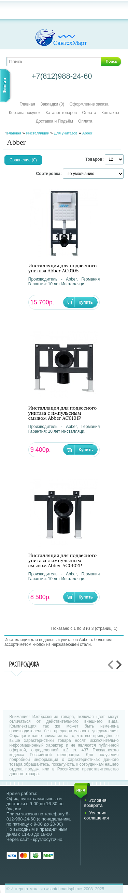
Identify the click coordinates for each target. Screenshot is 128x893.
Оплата (89, 112)
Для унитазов (65, 133)
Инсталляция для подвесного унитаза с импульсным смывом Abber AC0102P (62, 560)
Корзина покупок (24, 112)
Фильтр (4, 85)
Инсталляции (38, 133)
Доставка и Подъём (55, 121)
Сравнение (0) (23, 160)
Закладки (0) (52, 104)
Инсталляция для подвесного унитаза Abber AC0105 (62, 268)
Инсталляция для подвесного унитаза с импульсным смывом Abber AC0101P (62, 413)
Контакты (110, 112)
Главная (27, 104)
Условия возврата (95, 803)
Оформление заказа (89, 104)
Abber (87, 133)
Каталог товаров (61, 112)
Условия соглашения (96, 815)
